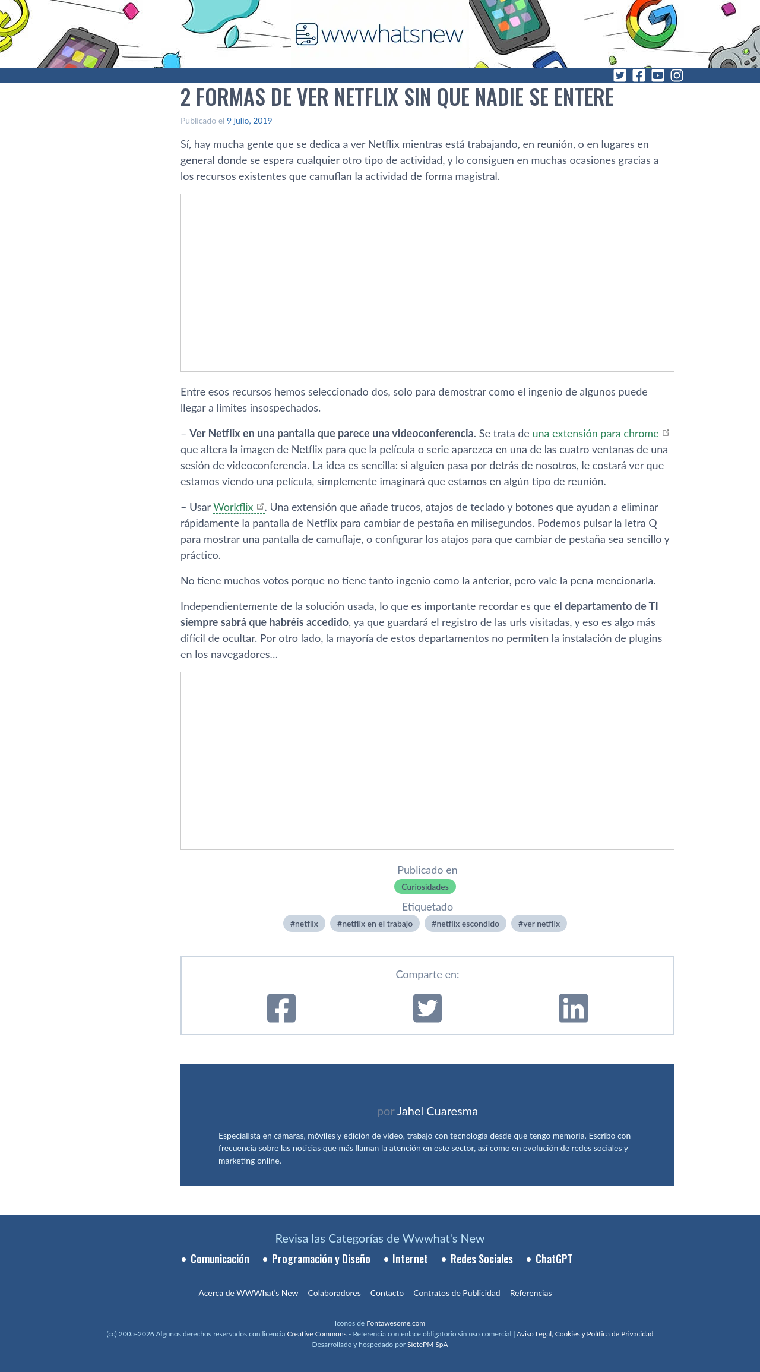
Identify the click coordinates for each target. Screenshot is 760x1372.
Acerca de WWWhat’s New (248, 1293)
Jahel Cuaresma (437, 1111)
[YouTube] (658, 75)
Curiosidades (425, 886)
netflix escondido (467, 923)
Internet (410, 1258)
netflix (306, 923)
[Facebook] (639, 75)
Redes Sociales (482, 1258)
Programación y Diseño (321, 1258)
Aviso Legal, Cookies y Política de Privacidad (585, 1333)
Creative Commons (317, 1333)
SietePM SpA (427, 1344)
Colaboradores (334, 1293)
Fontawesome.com (395, 1323)
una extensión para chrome (595, 433)
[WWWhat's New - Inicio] (380, 34)
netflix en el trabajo (377, 923)
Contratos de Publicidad (456, 1293)
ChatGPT (554, 1258)
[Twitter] (620, 75)
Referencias (531, 1293)
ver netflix (541, 923)
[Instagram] (677, 75)
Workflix (233, 506)
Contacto (387, 1293)
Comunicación (220, 1258)
